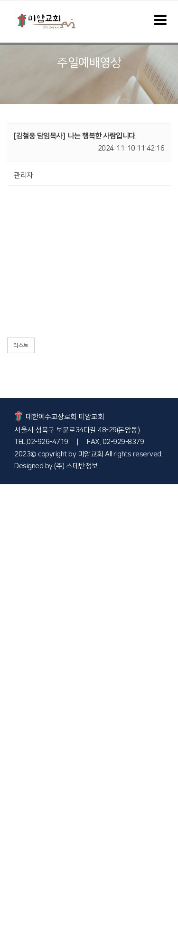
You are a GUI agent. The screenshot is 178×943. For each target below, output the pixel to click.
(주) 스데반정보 (76, 466)
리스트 (20, 345)
